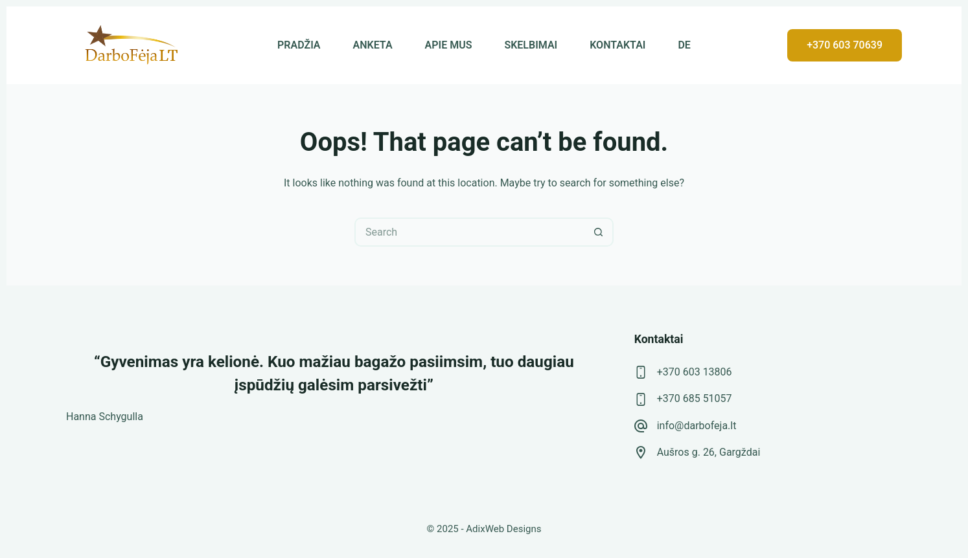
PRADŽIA (298, 45)
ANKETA (373, 45)
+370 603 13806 (694, 372)
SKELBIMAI (530, 45)
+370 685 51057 (694, 398)
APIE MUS (448, 45)
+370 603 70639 (844, 45)
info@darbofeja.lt (697, 425)
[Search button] (599, 232)
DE (684, 45)
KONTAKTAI (617, 45)
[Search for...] (469, 232)
